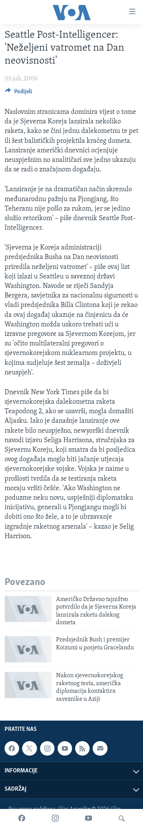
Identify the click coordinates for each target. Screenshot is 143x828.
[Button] (18, 93)
